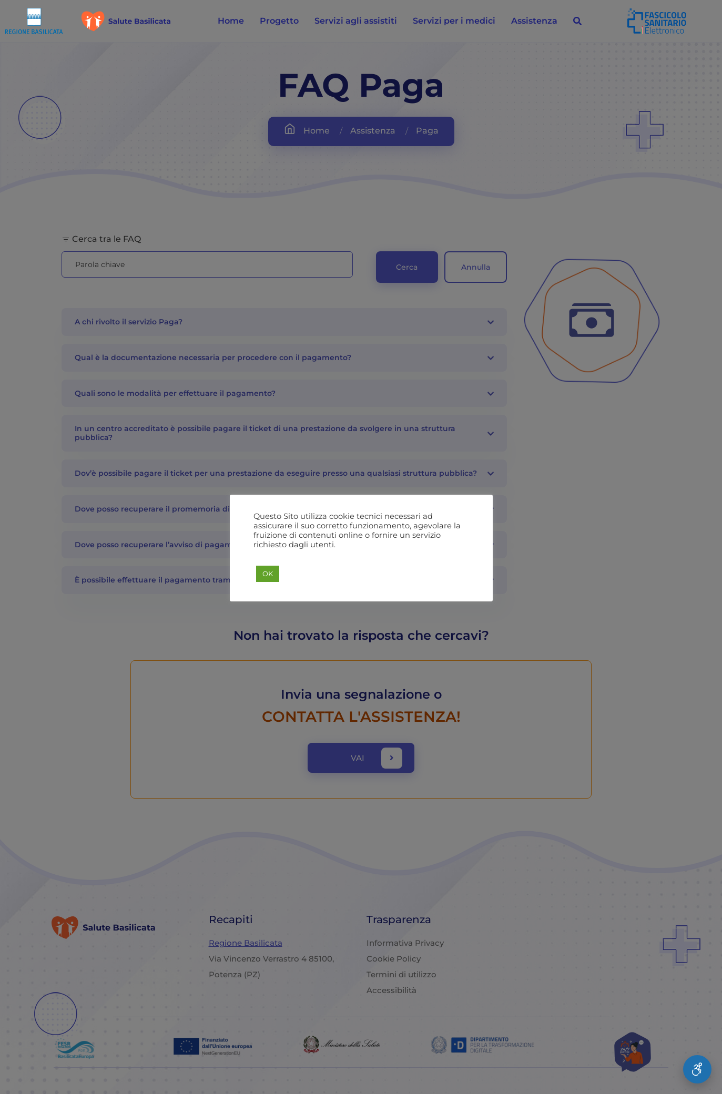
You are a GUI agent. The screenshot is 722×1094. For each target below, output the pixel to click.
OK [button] (267, 573)
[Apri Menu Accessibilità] (697, 1069)
